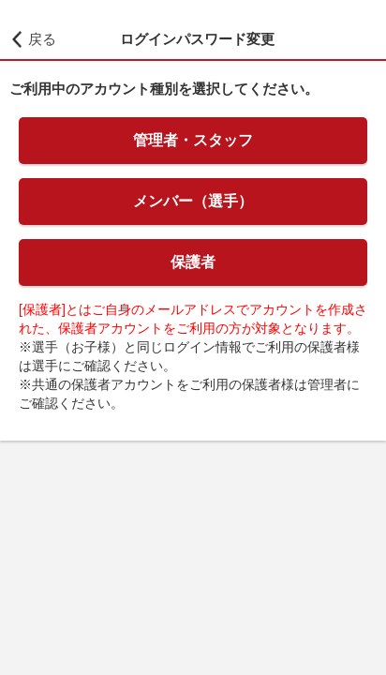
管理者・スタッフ (193, 140)
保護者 (193, 262)
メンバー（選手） (193, 201)
